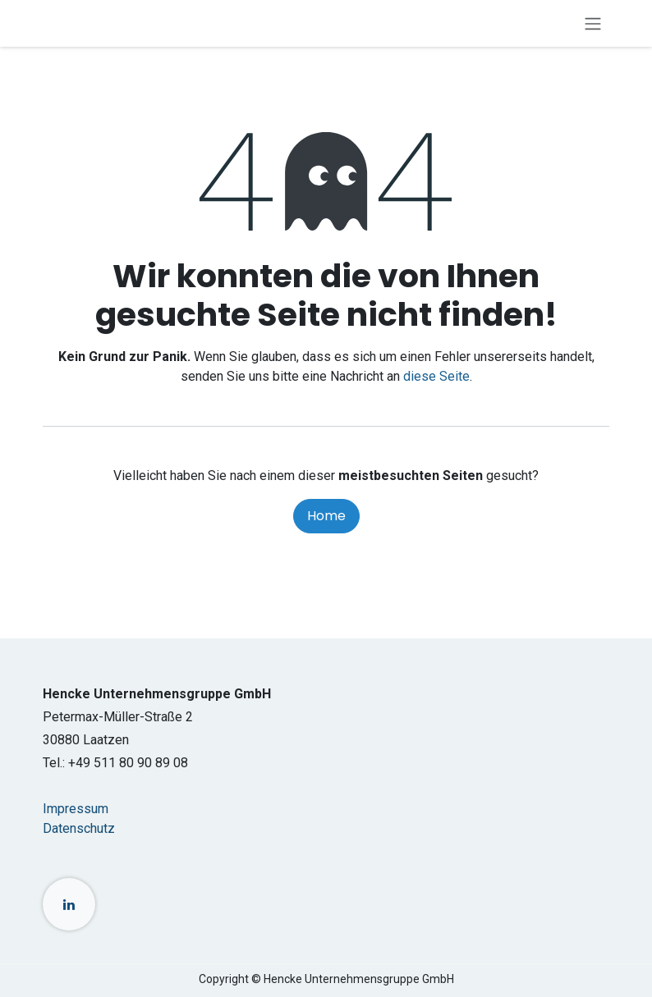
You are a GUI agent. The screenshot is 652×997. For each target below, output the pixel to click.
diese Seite (436, 376)
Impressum (75, 808)
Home (326, 515)
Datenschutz (79, 828)
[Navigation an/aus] (592, 23)
